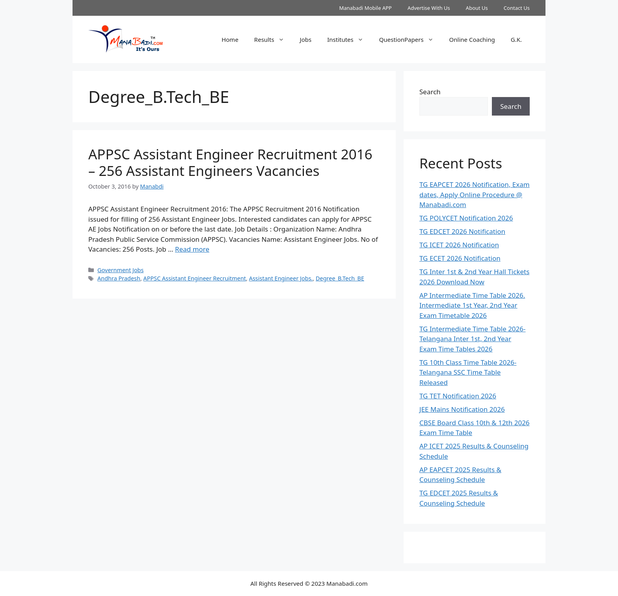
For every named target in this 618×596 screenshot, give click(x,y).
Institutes (349, 39)
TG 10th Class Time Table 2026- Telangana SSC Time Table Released (467, 372)
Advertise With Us (429, 7)
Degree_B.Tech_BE (340, 278)
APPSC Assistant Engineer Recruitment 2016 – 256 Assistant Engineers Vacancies (230, 162)
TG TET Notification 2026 (457, 395)
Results (273, 39)
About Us (477, 7)
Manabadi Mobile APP (365, 7)
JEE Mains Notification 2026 (462, 409)
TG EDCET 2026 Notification (462, 231)
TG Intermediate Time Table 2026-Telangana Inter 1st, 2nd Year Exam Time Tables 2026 (472, 338)
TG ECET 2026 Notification (460, 258)
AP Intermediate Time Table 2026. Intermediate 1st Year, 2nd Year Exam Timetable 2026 (472, 305)
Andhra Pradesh (118, 278)
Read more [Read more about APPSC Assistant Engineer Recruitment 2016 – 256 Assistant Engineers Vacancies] (192, 249)
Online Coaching (472, 39)
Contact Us (517, 7)
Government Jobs (120, 270)
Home (230, 39)
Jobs (306, 39)
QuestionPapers (410, 39)
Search (430, 91)
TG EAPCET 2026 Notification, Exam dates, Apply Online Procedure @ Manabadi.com (474, 194)
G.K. (516, 39)
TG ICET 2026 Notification (459, 244)
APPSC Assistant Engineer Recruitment (194, 278)
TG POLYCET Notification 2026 (466, 217)
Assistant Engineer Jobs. (281, 278)
